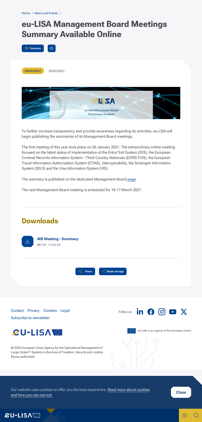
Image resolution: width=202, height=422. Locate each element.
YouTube (172, 312)
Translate (35, 48)
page (131, 179)
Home (26, 13)
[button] (85, 271)
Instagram (161, 311)
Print (52, 48)
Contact (17, 310)
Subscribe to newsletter (30, 318)
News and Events (46, 13)
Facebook (150, 312)
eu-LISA (25, 415)
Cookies (50, 310)
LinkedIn (139, 312)
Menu (184, 415)
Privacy (33, 310)
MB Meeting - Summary (57, 239)
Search (196, 415)
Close (181, 392)
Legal (65, 310)
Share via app (115, 271)
